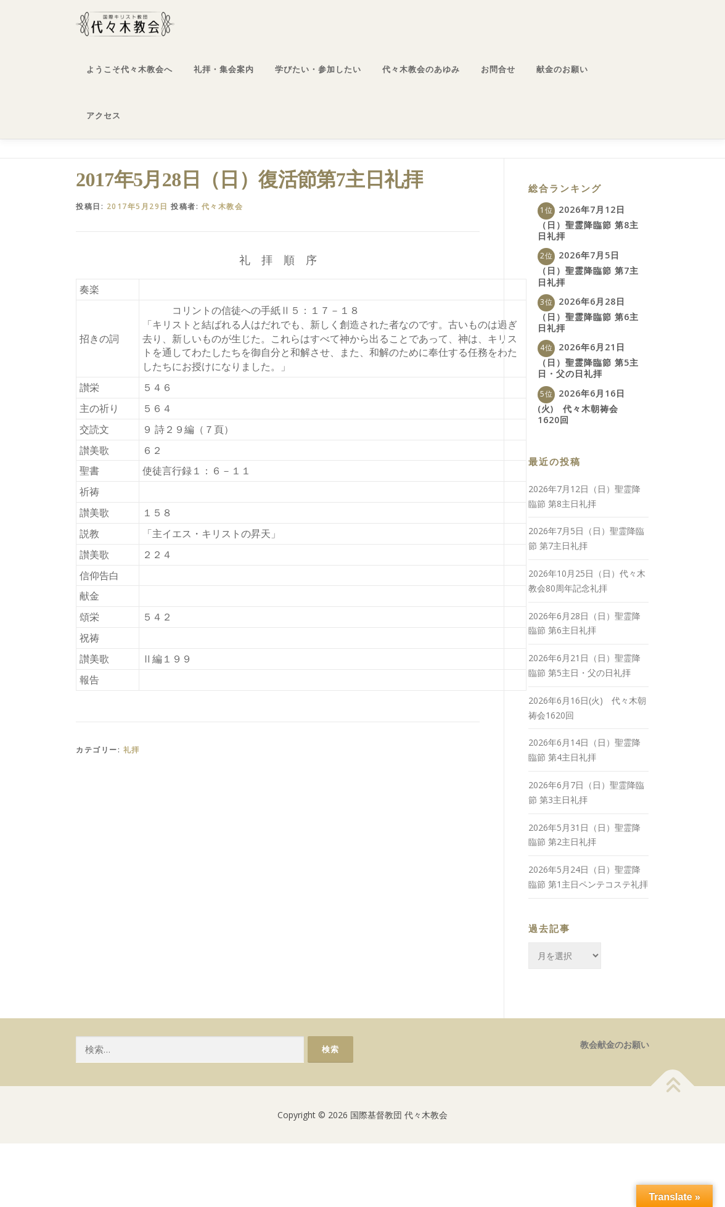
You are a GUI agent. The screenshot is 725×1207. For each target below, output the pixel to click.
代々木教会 (223, 206)
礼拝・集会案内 (224, 69)
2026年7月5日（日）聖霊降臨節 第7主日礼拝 (588, 268)
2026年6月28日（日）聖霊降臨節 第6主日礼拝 (588, 314)
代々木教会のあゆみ (421, 69)
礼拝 (131, 749)
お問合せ (498, 69)
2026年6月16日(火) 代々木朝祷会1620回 (581, 406)
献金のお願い (562, 69)
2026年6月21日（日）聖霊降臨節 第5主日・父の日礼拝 (588, 360)
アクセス (103, 115)
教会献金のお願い (614, 1044)
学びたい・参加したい (318, 69)
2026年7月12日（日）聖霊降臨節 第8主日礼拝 (588, 223)
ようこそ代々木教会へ (129, 69)
